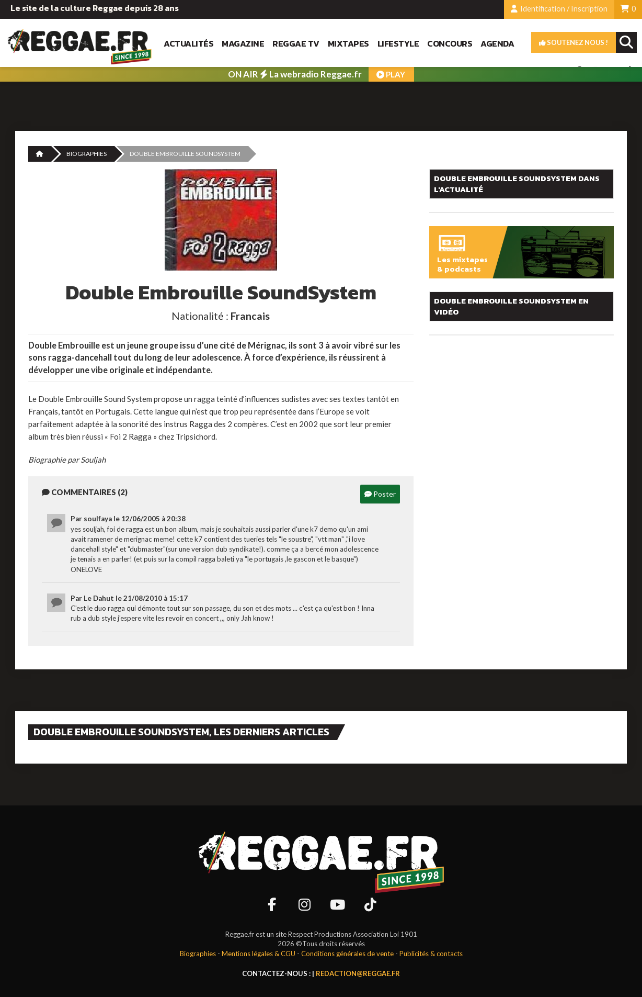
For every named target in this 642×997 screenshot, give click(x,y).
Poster (380, 493)
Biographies (86, 154)
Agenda (497, 43)
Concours (449, 43)
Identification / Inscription (559, 8)
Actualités (188, 43)
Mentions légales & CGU (258, 953)
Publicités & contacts (431, 953)
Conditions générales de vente (347, 953)
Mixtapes (348, 43)
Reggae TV (295, 43)
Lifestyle (398, 43)
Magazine (243, 43)
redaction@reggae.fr (358, 973)
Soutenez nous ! (573, 42)
